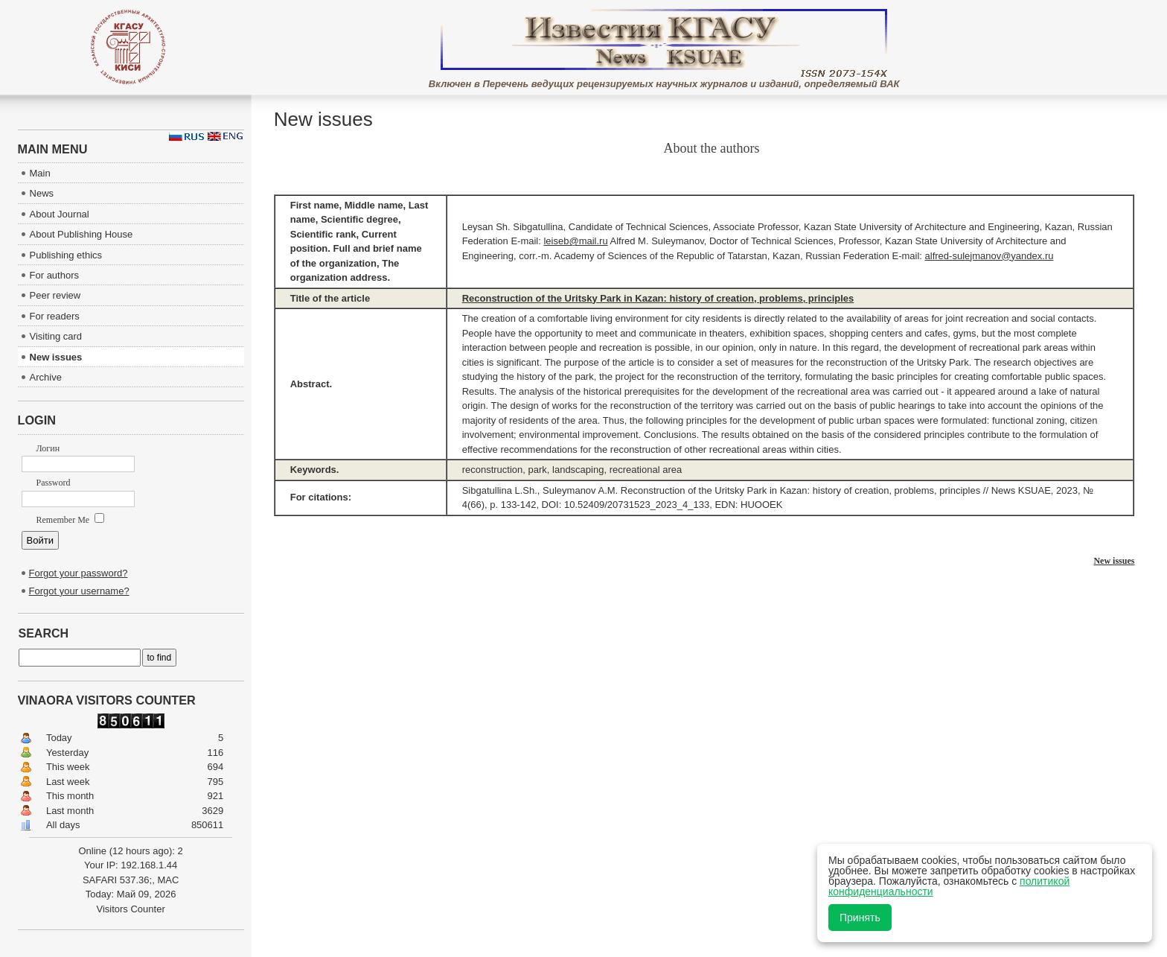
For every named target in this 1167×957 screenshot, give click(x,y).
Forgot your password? (78, 573)
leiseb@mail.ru (575, 241)
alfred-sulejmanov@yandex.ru (989, 255)
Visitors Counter (130, 909)
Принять (860, 917)
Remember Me (70, 520)
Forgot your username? (79, 591)
